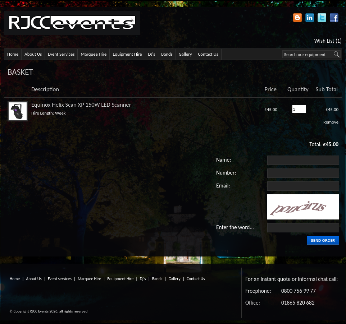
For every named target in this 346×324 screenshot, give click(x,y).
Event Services (61, 54)
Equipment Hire (127, 54)
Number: (226, 172)
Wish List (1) (328, 40)
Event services (60, 278)
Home (12, 54)
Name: (223, 159)
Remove (330, 122)
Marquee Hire (93, 54)
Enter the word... (235, 227)
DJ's (151, 54)
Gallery (185, 54)
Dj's (143, 278)
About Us (33, 54)
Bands (167, 54)
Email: (223, 185)
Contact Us (208, 54)
